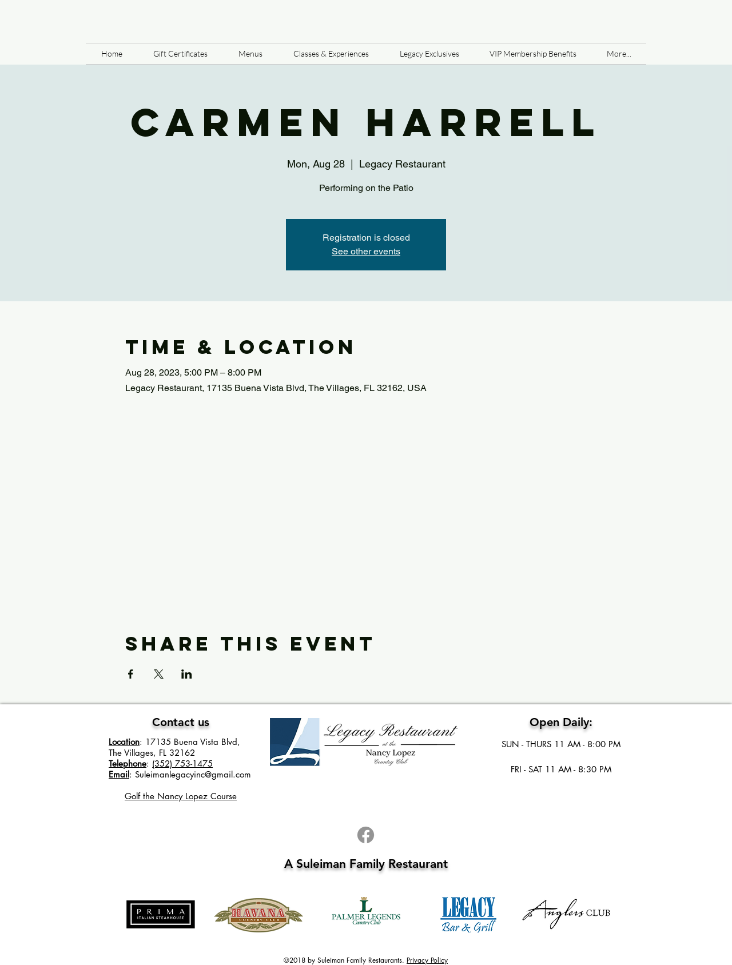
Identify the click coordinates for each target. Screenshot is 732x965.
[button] (250, 53)
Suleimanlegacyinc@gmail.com (193, 774)
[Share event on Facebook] (130, 674)
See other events (366, 251)
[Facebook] (366, 835)
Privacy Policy (427, 960)
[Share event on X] (158, 674)
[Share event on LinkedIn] (186, 674)
